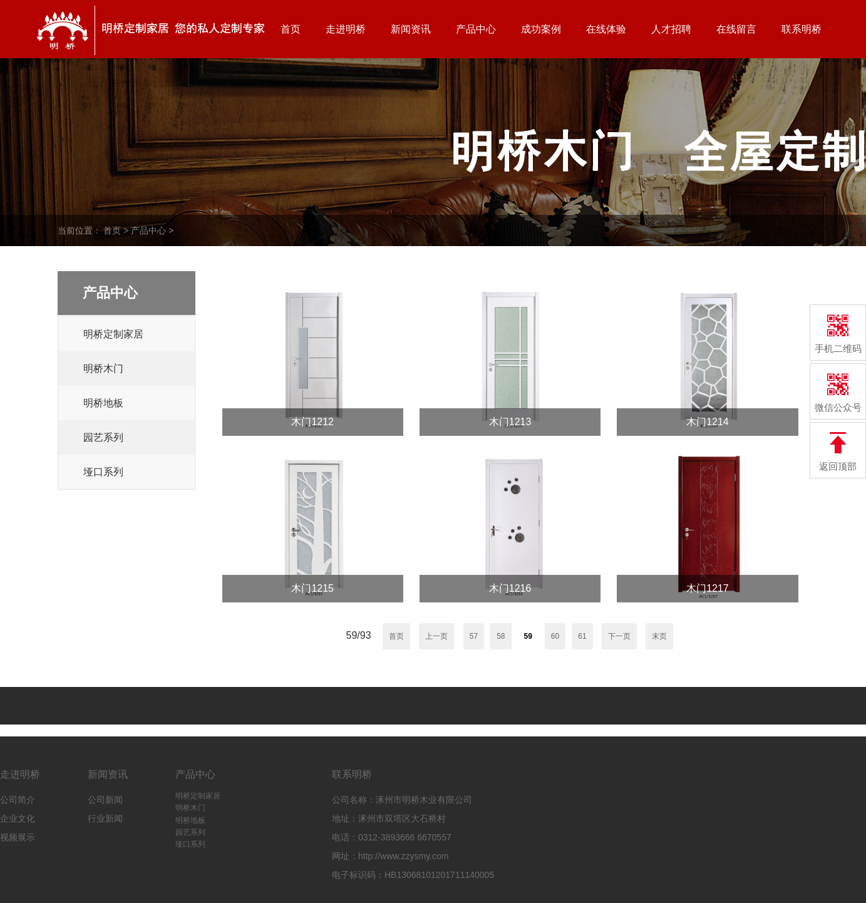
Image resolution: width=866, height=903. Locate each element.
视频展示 (17, 837)
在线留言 (736, 29)
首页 (291, 29)
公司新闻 (105, 800)
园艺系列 (103, 437)
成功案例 (541, 29)
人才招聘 (671, 29)
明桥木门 (103, 368)
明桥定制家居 (113, 334)
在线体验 (606, 29)
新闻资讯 (411, 29)
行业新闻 (105, 818)
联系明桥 (801, 29)
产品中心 (476, 29)
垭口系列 (103, 472)
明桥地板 (103, 403)
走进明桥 (346, 29)
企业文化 (17, 818)
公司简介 (17, 800)
